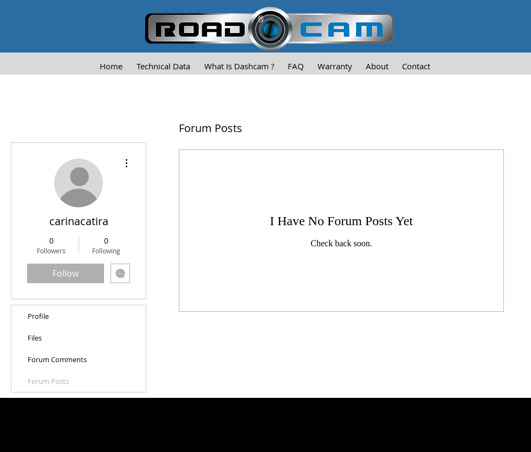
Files (35, 338)
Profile (38, 316)
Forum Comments (57, 359)
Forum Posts (48, 381)
